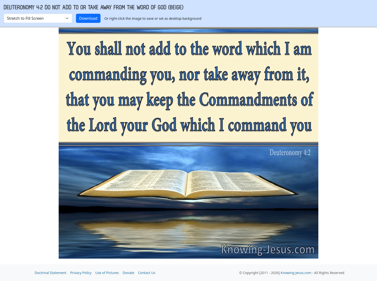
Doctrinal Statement (50, 272)
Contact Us (146, 272)
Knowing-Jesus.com (296, 272)
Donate (128, 272)
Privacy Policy (80, 272)
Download (88, 18)
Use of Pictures (107, 272)
